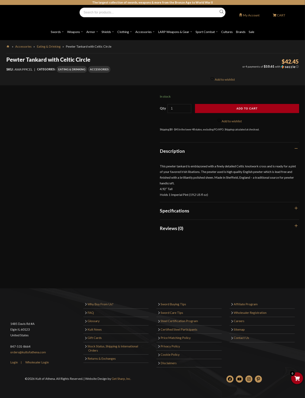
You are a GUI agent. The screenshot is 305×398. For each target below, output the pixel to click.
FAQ (91, 312)
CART (280, 15)
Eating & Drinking (49, 46)
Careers (239, 321)
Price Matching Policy (176, 338)
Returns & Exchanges (102, 358)
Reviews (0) (171, 228)
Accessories (143, 32)
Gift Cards (95, 338)
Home (8, 46)
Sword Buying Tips (173, 304)
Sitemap (239, 329)
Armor (90, 32)
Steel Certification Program (179, 321)
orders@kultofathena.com (28, 352)
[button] (253, 67)
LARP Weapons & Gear (173, 32)
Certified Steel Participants (179, 329)
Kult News (95, 329)
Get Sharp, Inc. (121, 378)
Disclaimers (169, 363)
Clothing (123, 32)
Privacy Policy (170, 346)
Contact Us (241, 338)
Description (172, 151)
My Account (251, 15)
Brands (241, 32)
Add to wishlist (222, 78)
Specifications (174, 210)
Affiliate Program (246, 304)
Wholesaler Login (37, 362)
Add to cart (247, 108)
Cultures (227, 32)
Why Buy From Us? (100, 304)
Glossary (94, 321)
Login (14, 362)
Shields (106, 32)
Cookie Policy (170, 354)
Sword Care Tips (172, 312)
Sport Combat (205, 32)
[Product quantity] (179, 108)
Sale (251, 32)
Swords (56, 32)
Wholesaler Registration (250, 312)
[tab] (229, 151)
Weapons (73, 32)
